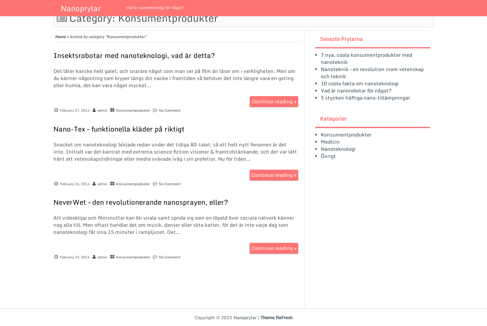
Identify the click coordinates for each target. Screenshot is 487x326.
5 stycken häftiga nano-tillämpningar (365, 98)
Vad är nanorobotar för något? (356, 91)
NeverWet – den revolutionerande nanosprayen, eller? (140, 202)
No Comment (169, 110)
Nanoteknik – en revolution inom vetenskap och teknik (372, 72)
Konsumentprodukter (133, 110)
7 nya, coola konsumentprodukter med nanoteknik (366, 58)
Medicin (330, 142)
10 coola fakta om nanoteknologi (360, 83)
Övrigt (328, 156)
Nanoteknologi (338, 149)
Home (60, 37)
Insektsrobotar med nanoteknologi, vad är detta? (134, 55)
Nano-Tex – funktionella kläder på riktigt (118, 128)
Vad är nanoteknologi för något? (155, 8)
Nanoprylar (81, 8)
